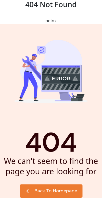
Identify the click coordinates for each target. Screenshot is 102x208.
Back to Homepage (51, 191)
